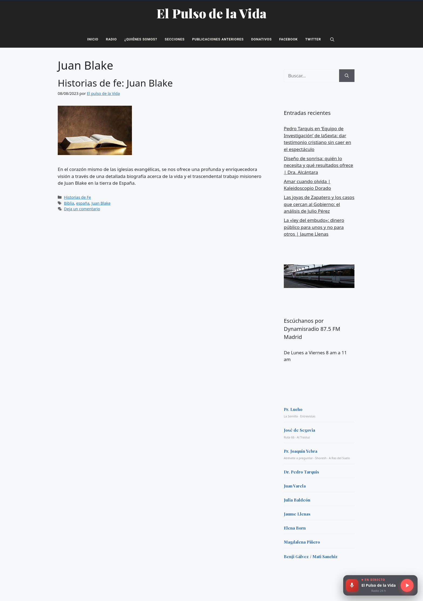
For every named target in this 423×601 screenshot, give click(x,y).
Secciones (175, 39)
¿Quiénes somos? (140, 39)
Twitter (313, 39)
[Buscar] (346, 75)
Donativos (261, 39)
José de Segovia (299, 430)
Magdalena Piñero (302, 542)
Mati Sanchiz (324, 556)
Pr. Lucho (293, 409)
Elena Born (295, 528)
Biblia (69, 203)
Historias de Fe (77, 197)
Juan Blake (101, 203)
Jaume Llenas (297, 514)
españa (82, 203)
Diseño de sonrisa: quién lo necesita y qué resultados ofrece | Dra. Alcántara (318, 165)
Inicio (92, 39)
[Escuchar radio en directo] (407, 585)
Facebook (288, 39)
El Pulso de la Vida (211, 13)
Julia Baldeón (297, 500)
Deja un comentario (82, 208)
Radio (111, 39)
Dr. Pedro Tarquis (301, 472)
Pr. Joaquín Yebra (300, 451)
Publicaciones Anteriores (218, 39)
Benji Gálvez (296, 556)
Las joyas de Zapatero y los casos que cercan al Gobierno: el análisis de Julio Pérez (319, 204)
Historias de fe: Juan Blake (115, 83)
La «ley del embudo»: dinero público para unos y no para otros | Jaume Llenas (314, 227)
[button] (332, 39)
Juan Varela (295, 486)
